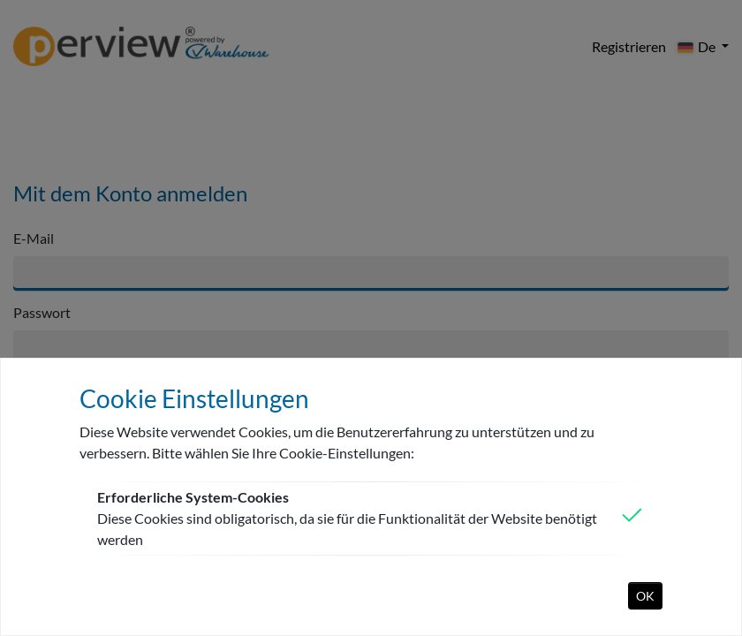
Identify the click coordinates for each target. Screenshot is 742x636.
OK (645, 595)
